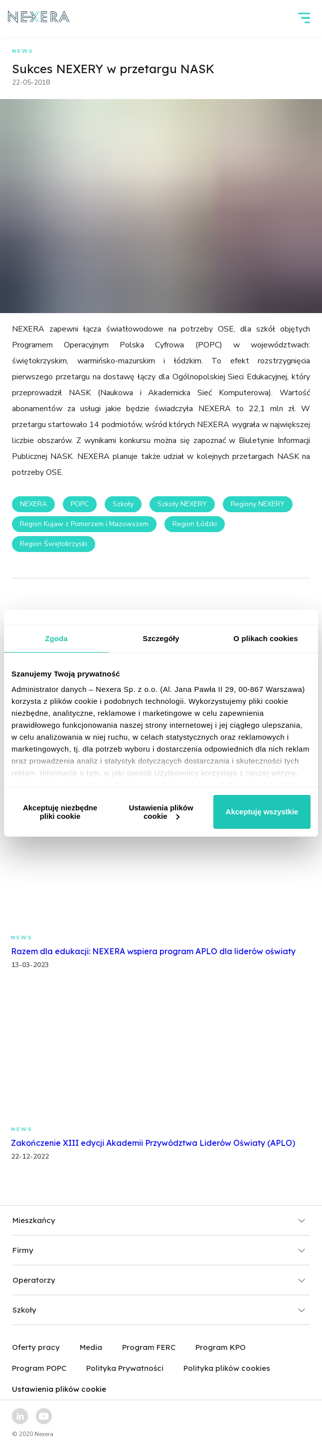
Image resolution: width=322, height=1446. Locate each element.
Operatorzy (159, 1280)
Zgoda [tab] (56, 638)
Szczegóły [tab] (161, 638)
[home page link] (39, 17)
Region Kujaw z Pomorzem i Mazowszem (84, 524)
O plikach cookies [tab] (265, 638)
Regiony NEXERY (258, 504)
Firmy (159, 1250)
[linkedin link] (20, 1416)
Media (91, 1347)
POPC (80, 504)
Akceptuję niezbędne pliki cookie (60, 811)
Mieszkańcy (159, 1220)
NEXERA (33, 504)
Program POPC (39, 1368)
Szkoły (123, 504)
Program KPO (220, 1347)
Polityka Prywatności (124, 1368)
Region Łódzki (194, 524)
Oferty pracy (36, 1347)
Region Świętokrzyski (53, 544)
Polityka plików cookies (226, 1368)
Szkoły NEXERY (182, 504)
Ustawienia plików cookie (161, 811)
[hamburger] (304, 18)
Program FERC (148, 1347)
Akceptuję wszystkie (262, 811)
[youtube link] (44, 1416)
